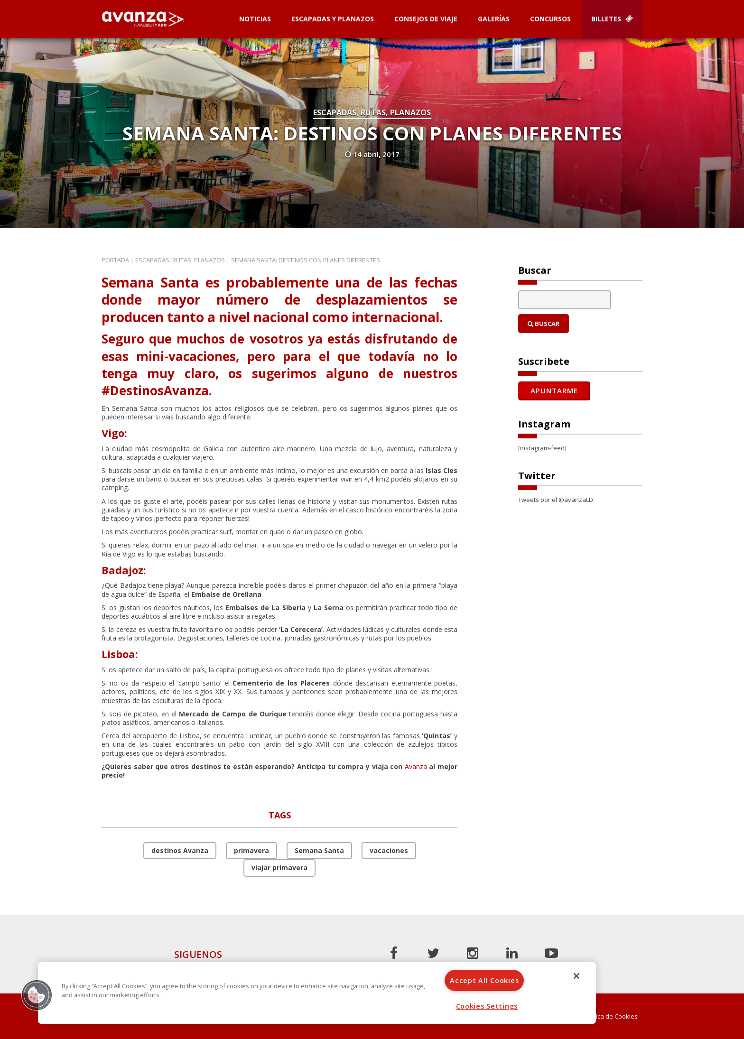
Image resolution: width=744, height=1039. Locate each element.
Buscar (543, 323)
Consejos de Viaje (425, 18)
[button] (36, 995)
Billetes (612, 18)
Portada (115, 260)
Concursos (550, 18)
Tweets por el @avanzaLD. (556, 499)
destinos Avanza (179, 850)
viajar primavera (279, 867)
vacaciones (389, 850)
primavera (251, 850)
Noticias (255, 18)
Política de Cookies (611, 1016)
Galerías (494, 18)
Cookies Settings (487, 1006)
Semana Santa (319, 850)
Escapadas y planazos (332, 18)
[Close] (576, 976)
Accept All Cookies (484, 980)
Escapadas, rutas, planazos (372, 112)
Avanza (416, 766)
